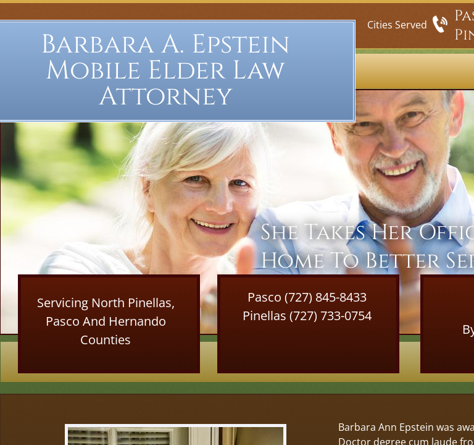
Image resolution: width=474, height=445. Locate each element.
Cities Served (397, 25)
